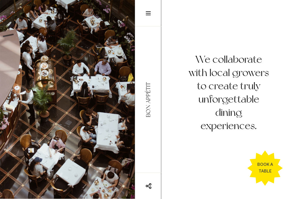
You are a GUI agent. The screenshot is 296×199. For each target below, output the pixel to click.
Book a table (265, 168)
